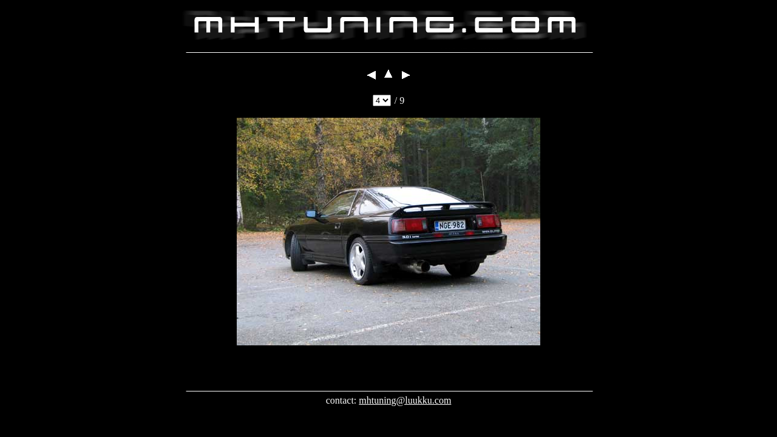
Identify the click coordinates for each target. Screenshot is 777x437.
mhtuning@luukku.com (405, 400)
